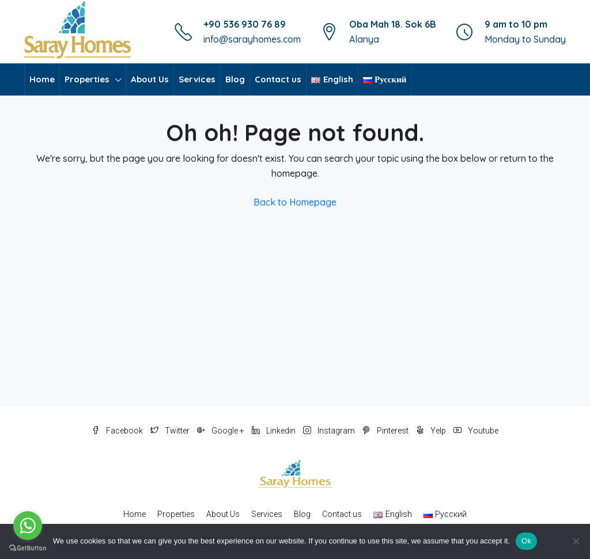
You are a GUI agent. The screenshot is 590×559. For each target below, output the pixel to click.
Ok (526, 541)
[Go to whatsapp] (27, 525)
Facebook (118, 430)
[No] (575, 541)
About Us (150, 79)
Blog (235, 79)
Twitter (170, 430)
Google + (221, 430)
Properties (87, 79)
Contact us (278, 79)
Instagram (330, 430)
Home (42, 79)
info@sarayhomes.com (252, 39)
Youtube (475, 430)
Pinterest (386, 430)
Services (197, 79)
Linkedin (274, 430)
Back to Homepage (295, 202)
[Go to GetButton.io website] (27, 547)
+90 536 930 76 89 (244, 24)
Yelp (432, 430)
